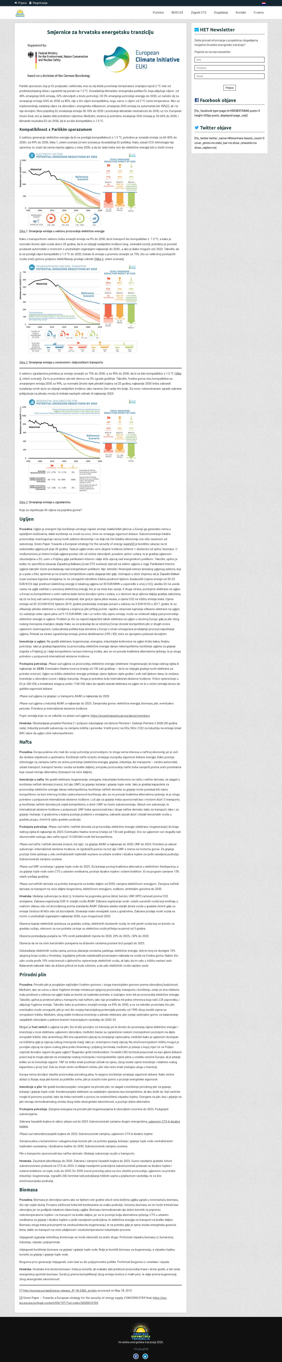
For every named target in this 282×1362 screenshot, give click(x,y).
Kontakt (241, 12)
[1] (167, 106)
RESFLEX (177, 12)
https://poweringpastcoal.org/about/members (120, 716)
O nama (259, 12)
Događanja (221, 12)
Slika (22, 231)
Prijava (230, 87)
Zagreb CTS (198, 12)
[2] (133, 544)
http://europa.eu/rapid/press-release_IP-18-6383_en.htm (60, 1290)
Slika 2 (99, 259)
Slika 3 (23, 502)
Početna (158, 12)
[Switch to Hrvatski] (264, 3)
